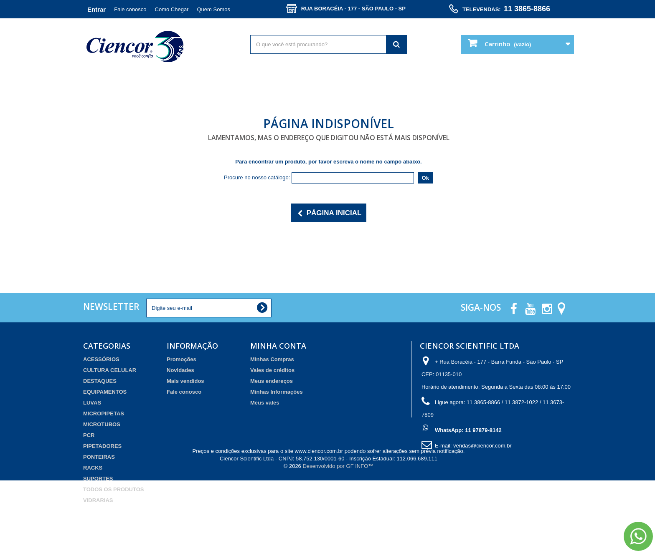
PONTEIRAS (99, 457)
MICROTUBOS (101, 424)
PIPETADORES (102, 446)
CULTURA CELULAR (109, 370)
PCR (88, 435)
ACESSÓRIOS (101, 359)
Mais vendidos (185, 381)
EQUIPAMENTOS (105, 392)
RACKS (92, 468)
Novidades (180, 370)
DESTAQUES (100, 381)
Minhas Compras (272, 359)
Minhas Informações (276, 392)
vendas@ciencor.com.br (482, 445)
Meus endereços (271, 381)
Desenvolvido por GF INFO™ (337, 538)
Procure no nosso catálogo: (257, 177)
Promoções (181, 359)
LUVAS (92, 403)
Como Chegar (172, 9)
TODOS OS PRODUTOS (113, 489)
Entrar (96, 9)
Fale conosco (130, 9)
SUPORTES (98, 478)
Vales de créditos (272, 370)
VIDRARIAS (98, 500)
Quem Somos (213, 9)
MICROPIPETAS (103, 413)
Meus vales (264, 403)
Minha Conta (278, 346)
